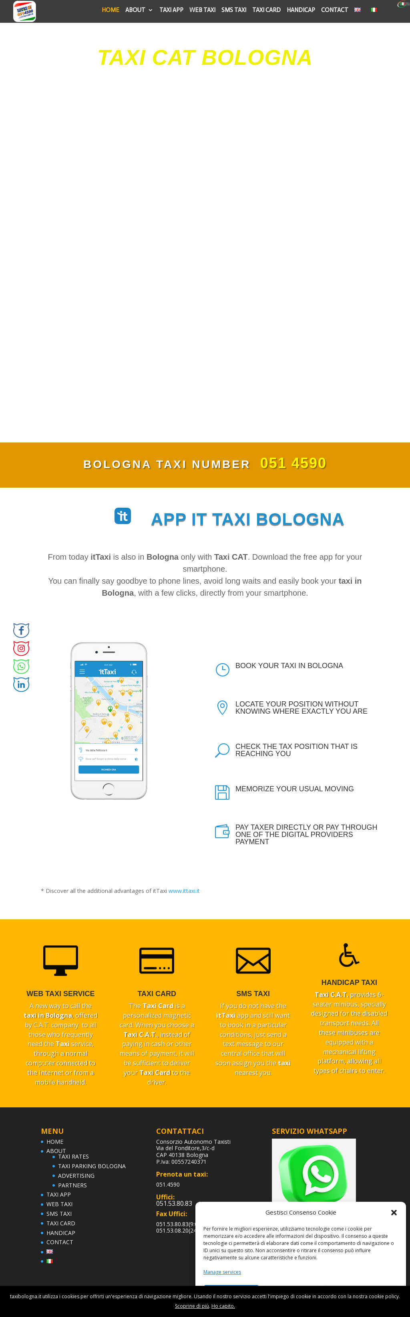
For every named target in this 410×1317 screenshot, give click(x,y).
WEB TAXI (202, 10)
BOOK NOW (200, 107)
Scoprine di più (192, 1306)
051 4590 (293, 463)
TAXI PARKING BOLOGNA (92, 1166)
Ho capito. (223, 1306)
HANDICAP (301, 10)
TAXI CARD (266, 10)
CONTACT (334, 10)
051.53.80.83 (174, 1203)
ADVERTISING (76, 1175)
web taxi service (60, 994)
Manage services (222, 1272)
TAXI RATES (73, 1156)
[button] (394, 1213)
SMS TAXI (233, 10)
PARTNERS (72, 1185)
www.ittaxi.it (184, 891)
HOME (110, 10)
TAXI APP (171, 10)
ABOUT (135, 10)
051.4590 (168, 1184)
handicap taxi (349, 983)
